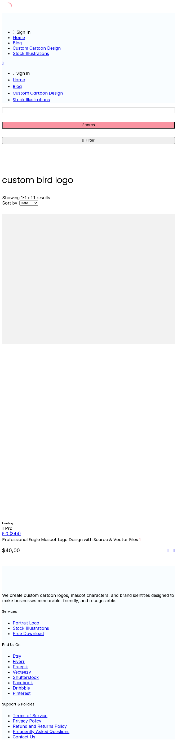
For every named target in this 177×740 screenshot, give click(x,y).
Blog (17, 42)
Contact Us (24, 736)
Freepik (20, 666)
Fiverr (19, 661)
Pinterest (21, 693)
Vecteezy (22, 672)
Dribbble (21, 688)
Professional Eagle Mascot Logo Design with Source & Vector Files (70, 540)
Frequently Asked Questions (41, 731)
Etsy (17, 656)
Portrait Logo (26, 623)
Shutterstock (26, 677)
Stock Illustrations (31, 53)
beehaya (9, 523)
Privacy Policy (27, 721)
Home (19, 37)
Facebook (23, 682)
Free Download (28, 633)
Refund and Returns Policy (40, 726)
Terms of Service (30, 715)
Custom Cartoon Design (37, 48)
